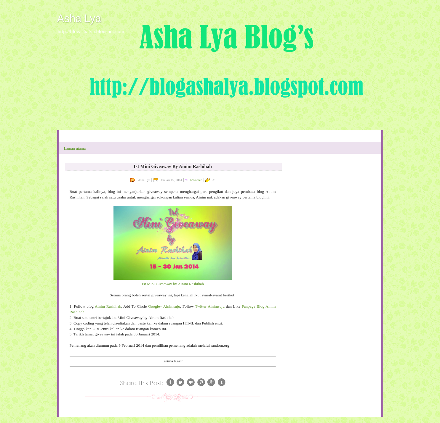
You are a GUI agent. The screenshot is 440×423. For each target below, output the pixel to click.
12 (195, 180)
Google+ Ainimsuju (164, 306)
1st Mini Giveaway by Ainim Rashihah (172, 284)
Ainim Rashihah (108, 306)
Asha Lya (79, 18)
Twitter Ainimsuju (210, 306)
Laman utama (75, 148)
